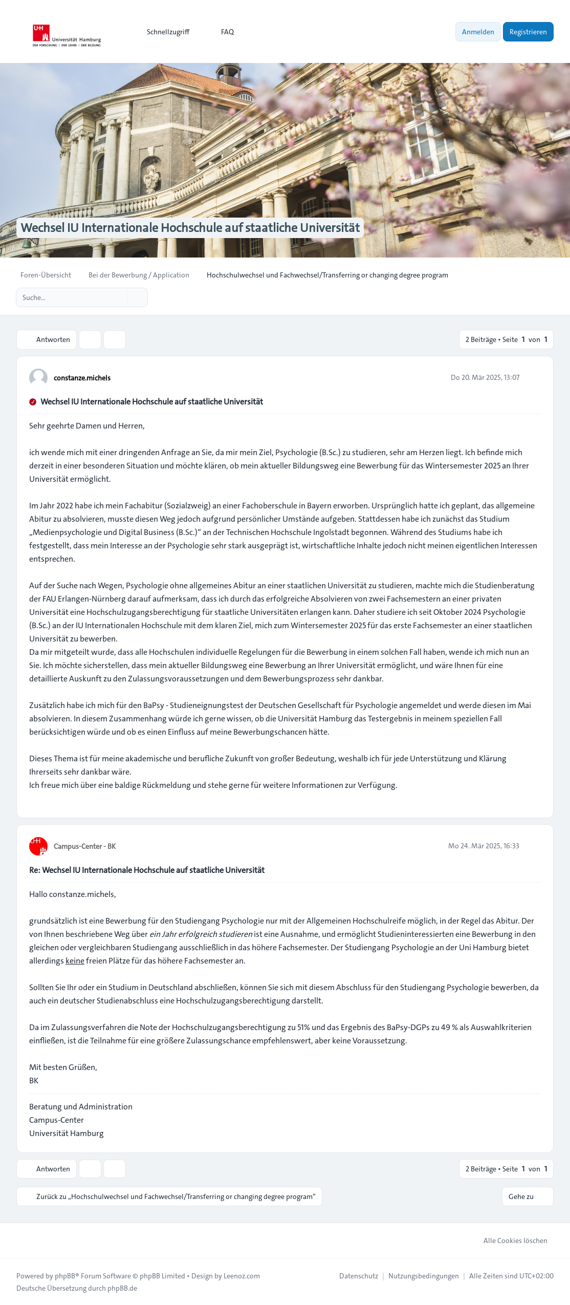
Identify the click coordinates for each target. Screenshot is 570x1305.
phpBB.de (122, 1287)
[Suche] (118, 297)
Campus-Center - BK (85, 846)
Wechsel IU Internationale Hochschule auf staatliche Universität (151, 401)
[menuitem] (163, 32)
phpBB (65, 1275)
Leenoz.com (242, 1275)
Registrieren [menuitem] (528, 32)
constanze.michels (82, 377)
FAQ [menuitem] (221, 32)
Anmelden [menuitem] (478, 32)
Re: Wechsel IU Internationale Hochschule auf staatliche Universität (147, 869)
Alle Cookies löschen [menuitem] (508, 1240)
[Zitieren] (532, 377)
